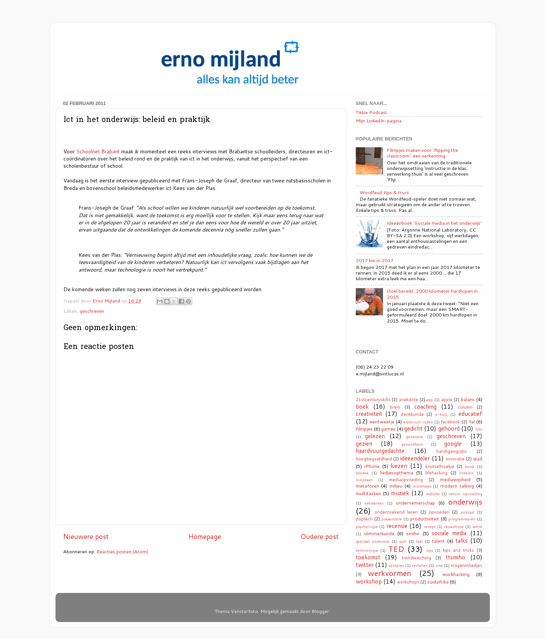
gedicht (413, 428)
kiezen (399, 466)
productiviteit (424, 518)
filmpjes (364, 428)
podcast (467, 512)
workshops (408, 582)
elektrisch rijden (418, 421)
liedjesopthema (396, 472)
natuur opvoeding (465, 493)
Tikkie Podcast (371, 112)
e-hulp (441, 414)
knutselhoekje (439, 466)
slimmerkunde (379, 533)
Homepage (204, 536)
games (388, 428)
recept (429, 526)
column (465, 407)
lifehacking (436, 473)
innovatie (455, 459)
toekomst (368, 557)
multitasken (368, 493)
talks (461, 540)
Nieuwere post (86, 536)
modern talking (457, 485)
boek (362, 406)
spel (402, 541)
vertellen (420, 565)
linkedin (466, 472)
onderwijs (465, 501)
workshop (369, 581)
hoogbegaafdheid (374, 459)
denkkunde (412, 414)
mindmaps (422, 486)
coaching (425, 406)
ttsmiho (455, 557)
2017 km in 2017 (375, 260)
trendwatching (416, 558)
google (453, 443)
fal (472, 421)
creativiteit (369, 413)
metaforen (367, 485)
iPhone (372, 466)
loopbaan (364, 479)
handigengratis (451, 451)
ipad (477, 458)
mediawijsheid (455, 479)
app (429, 399)
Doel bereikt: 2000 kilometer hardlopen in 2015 (432, 293)
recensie (397, 526)
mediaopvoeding (406, 480)
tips (429, 550)
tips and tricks (458, 550)
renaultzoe (454, 526)
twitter (365, 564)
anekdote (408, 400)
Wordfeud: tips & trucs (384, 192)
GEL (478, 429)
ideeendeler (415, 458)
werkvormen (389, 573)
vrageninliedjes (466, 565)
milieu (395, 485)
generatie (414, 436)
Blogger (320, 611)
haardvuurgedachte (380, 450)
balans (468, 399)
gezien (364, 443)
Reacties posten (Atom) (122, 551)
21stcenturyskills (373, 400)
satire (477, 526)
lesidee (362, 472)
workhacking (455, 574)
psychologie (367, 526)
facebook (450, 422)
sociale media (449, 533)
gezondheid (412, 444)
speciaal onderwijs (373, 541)
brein (395, 407)
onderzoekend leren (396, 512)
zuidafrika (438, 581)
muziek (400, 493)
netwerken (374, 503)
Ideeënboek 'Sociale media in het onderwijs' (434, 222)
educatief (470, 413)
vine (439, 565)
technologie (367, 550)
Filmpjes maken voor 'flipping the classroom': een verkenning (422, 153)
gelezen (375, 436)
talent (438, 540)
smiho (413, 533)
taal (419, 541)
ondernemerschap (415, 502)
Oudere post (320, 536)
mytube (433, 493)
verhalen (396, 565)
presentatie (391, 519)
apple (446, 400)
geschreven (92, 310)
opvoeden (439, 512)
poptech (364, 519)
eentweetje (382, 421)
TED (396, 548)
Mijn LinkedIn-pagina (378, 120)
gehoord (449, 428)
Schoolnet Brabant (98, 151)
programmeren (462, 519)
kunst (469, 466)
